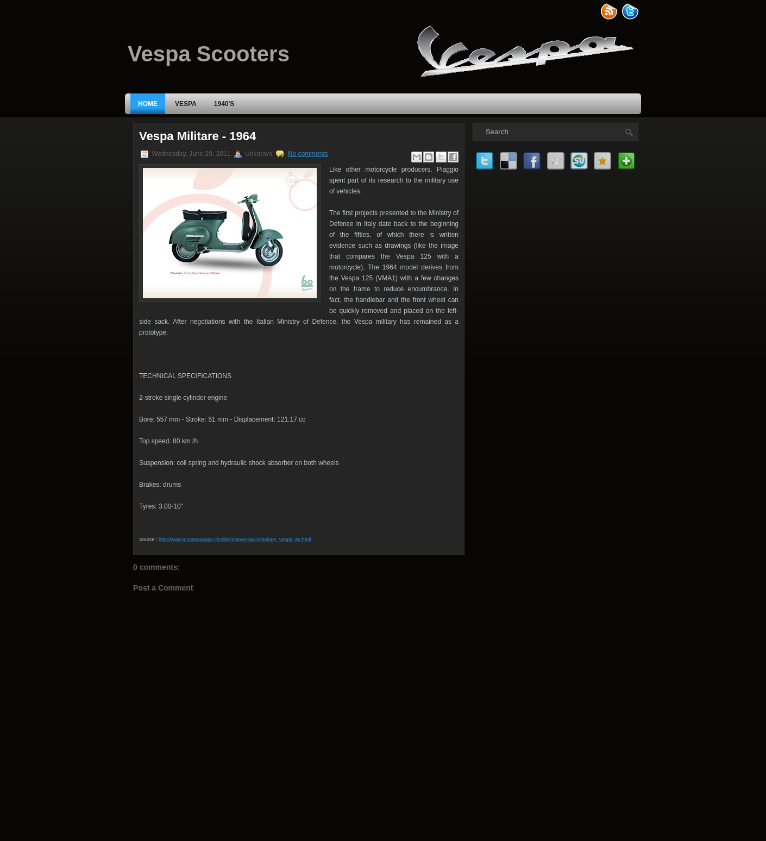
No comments (308, 154)
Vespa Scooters (209, 54)
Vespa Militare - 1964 (197, 136)
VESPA (186, 104)
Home (148, 104)
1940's (224, 104)
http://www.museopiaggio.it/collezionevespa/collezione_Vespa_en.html (235, 539)
